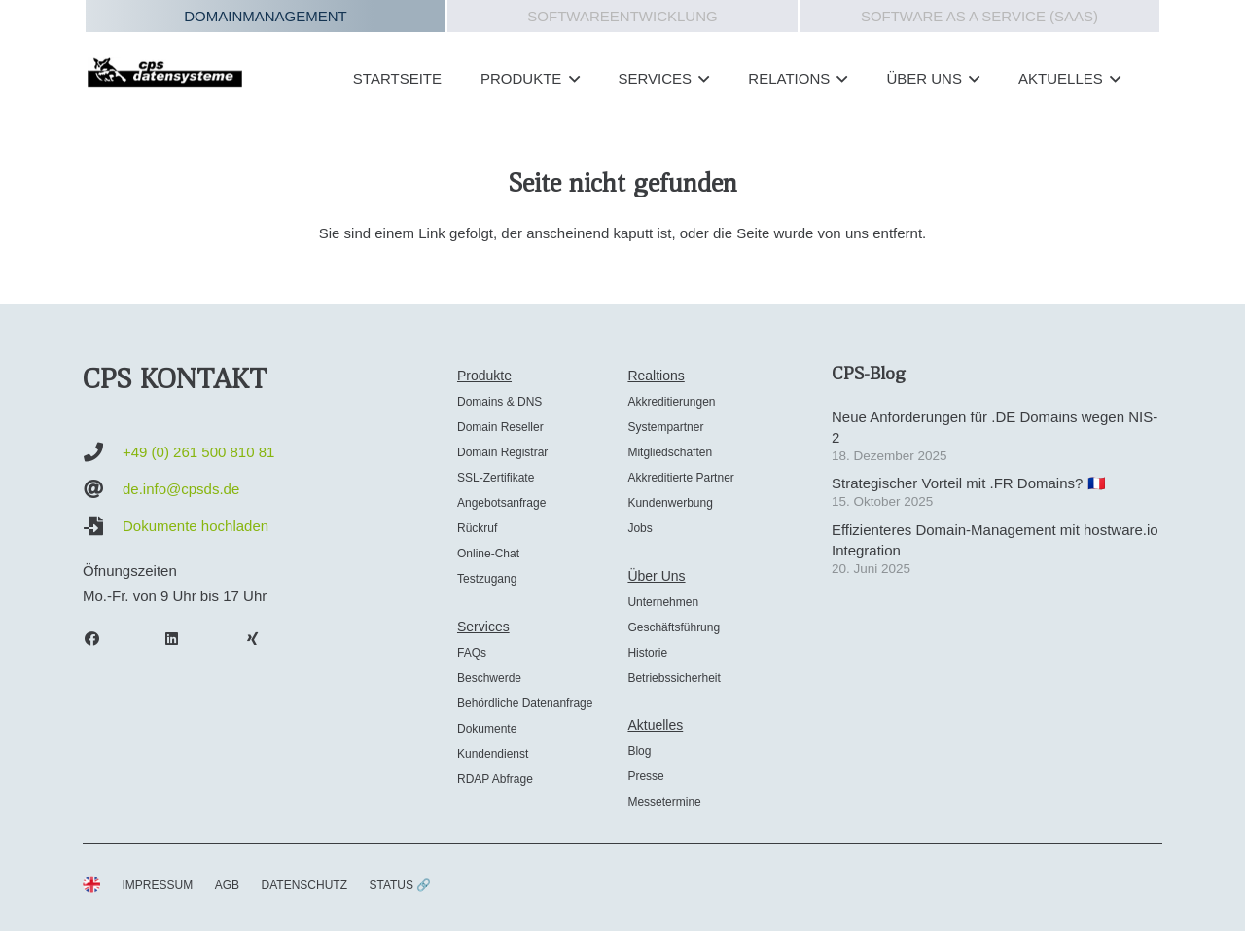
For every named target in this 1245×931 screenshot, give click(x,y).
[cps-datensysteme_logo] (165, 72)
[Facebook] (101, 639)
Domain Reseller (500, 427)
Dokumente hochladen (195, 526)
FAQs (471, 653)
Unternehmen (662, 602)
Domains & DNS (499, 402)
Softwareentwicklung (622, 16)
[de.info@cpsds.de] (103, 489)
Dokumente (486, 728)
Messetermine (663, 801)
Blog (639, 751)
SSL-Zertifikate (495, 477)
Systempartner (665, 427)
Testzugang (486, 579)
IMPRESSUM (158, 885)
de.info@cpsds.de (181, 489)
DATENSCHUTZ (304, 885)
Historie (647, 653)
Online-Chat (488, 553)
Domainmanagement (265, 16)
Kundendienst (492, 754)
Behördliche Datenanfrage (524, 703)
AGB (227, 885)
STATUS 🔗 (400, 885)
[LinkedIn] (181, 639)
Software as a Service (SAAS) (979, 16)
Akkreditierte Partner (680, 477)
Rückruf (477, 528)
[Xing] (261, 639)
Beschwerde (489, 678)
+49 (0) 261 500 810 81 (198, 452)
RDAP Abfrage (495, 779)
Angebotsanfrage (501, 503)
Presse (645, 776)
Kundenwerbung (669, 503)
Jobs (639, 528)
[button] (570, 79)
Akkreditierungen (671, 402)
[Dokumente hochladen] (103, 526)
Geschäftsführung (673, 627)
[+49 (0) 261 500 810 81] (103, 452)
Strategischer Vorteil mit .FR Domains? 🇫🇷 (969, 483)
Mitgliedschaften (669, 452)
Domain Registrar (502, 452)
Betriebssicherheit (673, 678)
